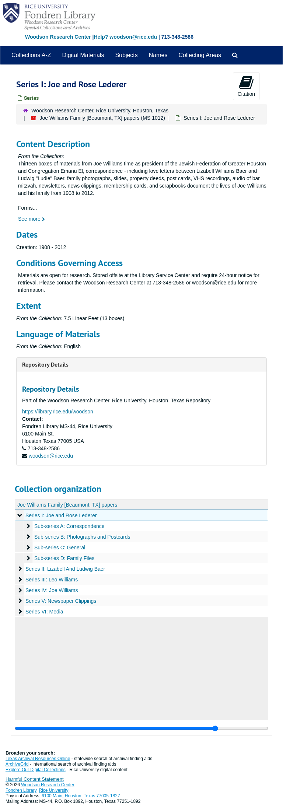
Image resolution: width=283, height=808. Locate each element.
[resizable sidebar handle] (141, 728)
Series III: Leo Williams (51, 580)
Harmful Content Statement (35, 779)
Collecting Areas (199, 55)
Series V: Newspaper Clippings (60, 601)
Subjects (126, 55)
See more (31, 219)
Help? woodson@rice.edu (125, 37)
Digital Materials (83, 55)
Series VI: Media (44, 612)
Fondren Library (21, 790)
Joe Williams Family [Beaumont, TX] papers (67, 505)
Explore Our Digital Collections (36, 769)
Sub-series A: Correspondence (69, 526)
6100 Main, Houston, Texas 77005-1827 (81, 795)
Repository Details (45, 364)
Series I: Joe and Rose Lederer (61, 515)
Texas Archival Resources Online (38, 758)
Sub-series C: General (59, 547)
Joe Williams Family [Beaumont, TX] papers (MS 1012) (102, 118)
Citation (246, 86)
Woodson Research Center (58, 37)
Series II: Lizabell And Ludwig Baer (65, 569)
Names (158, 55)
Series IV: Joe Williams (51, 590)
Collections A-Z (31, 55)
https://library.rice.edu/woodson (57, 412)
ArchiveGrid (17, 764)
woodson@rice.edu (51, 456)
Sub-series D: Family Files (64, 558)
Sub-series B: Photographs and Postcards (82, 537)
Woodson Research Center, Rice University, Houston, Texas (99, 110)
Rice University (54, 790)
